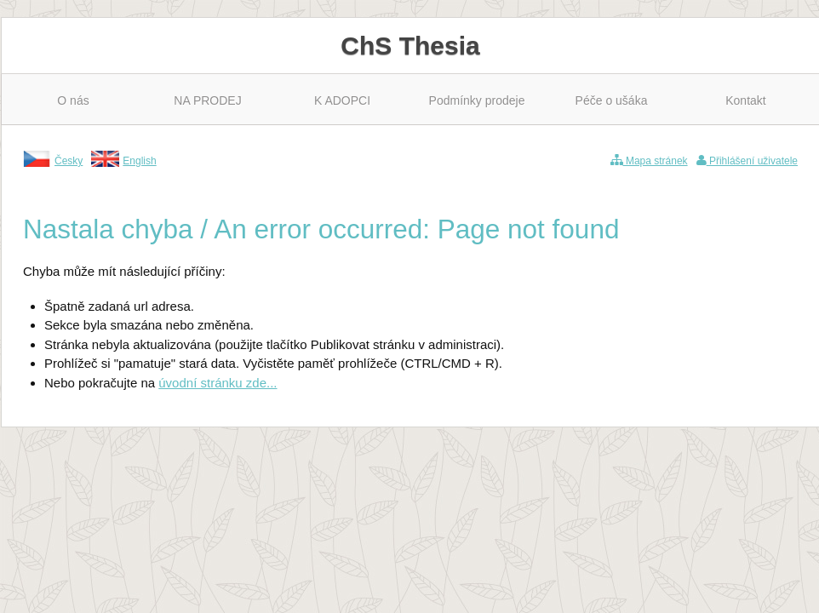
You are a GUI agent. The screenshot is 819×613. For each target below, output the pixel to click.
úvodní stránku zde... (217, 382)
